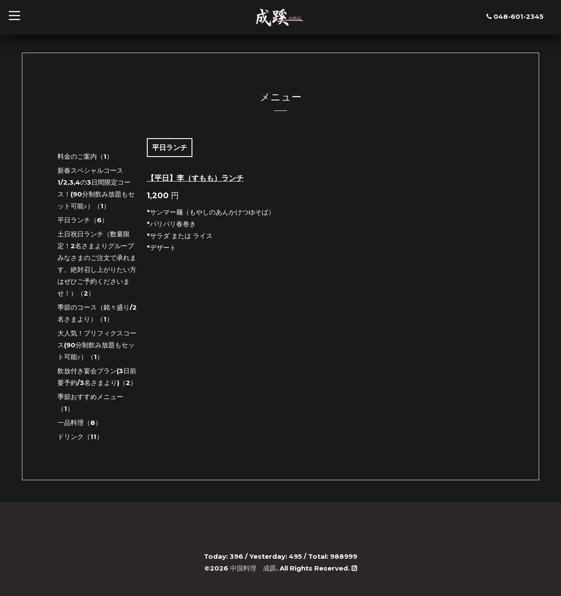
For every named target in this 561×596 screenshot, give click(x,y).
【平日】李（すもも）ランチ (195, 178)
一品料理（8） (79, 422)
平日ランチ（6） (82, 220)
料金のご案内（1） (85, 156)
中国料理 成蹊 (253, 568)
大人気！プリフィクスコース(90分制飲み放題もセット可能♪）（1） (96, 345)
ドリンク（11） (80, 436)
